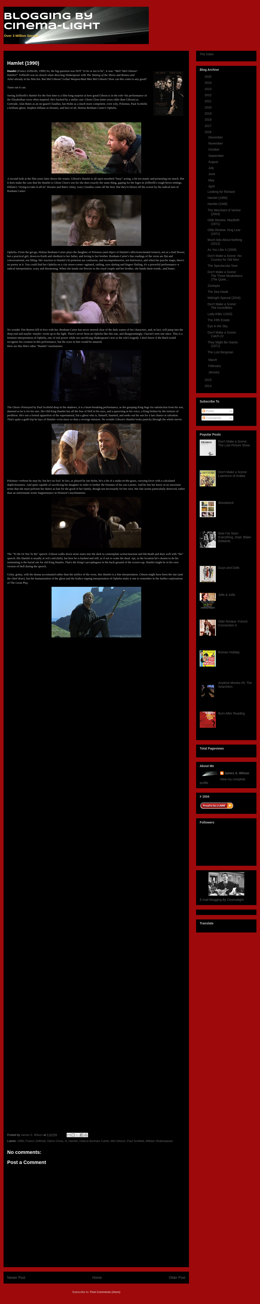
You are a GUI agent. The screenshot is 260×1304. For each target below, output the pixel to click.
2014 (208, 386)
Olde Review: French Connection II (233, 623)
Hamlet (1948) (218, 204)
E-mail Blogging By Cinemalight (222, 899)
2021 (208, 101)
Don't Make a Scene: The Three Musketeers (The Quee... (225, 275)
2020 (208, 107)
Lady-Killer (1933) (220, 314)
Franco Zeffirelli (36, 1141)
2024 (208, 83)
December (215, 137)
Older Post (177, 1278)
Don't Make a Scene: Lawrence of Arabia (232, 474)
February (215, 366)
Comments (211, 418)
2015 (208, 380)
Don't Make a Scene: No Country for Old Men (224, 257)
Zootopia (214, 285)
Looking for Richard (221, 192)
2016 (208, 132)
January (214, 372)
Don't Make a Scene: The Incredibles (222, 306)
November (215, 143)
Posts (208, 411)
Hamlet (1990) (218, 198)
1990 (20, 1141)
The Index (207, 54)
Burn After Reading (231, 713)
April (211, 186)
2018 (208, 119)
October (214, 149)
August (213, 162)
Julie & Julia (226, 594)
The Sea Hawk (218, 292)
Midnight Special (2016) (224, 298)
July (211, 168)
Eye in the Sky (218, 326)
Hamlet (73, 1141)
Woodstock (226, 503)
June (212, 174)
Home (97, 1278)
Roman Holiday (229, 652)
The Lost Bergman (220, 352)
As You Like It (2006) (222, 249)
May (211, 180)
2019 (208, 113)
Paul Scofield (135, 1141)
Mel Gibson (118, 1141)
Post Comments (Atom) (105, 1292)
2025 (208, 76)
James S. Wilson (237, 773)
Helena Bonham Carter (94, 1141)
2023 (208, 89)
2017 (208, 126)
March (213, 360)
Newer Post (16, 1278)
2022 (208, 95)
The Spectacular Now (223, 265)
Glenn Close (55, 1141)
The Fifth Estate (219, 320)
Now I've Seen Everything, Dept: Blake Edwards (234, 537)
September (216, 156)
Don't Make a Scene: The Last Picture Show (234, 443)
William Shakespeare (159, 1141)
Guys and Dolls (229, 568)
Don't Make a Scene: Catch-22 (222, 334)
